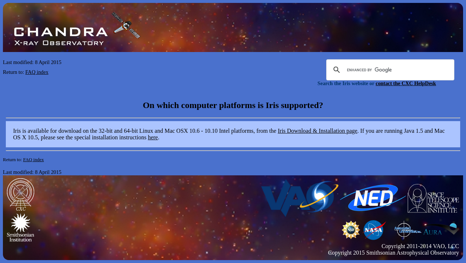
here (153, 137)
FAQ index (36, 72)
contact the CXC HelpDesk (406, 83)
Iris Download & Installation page (318, 131)
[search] (389, 69)
